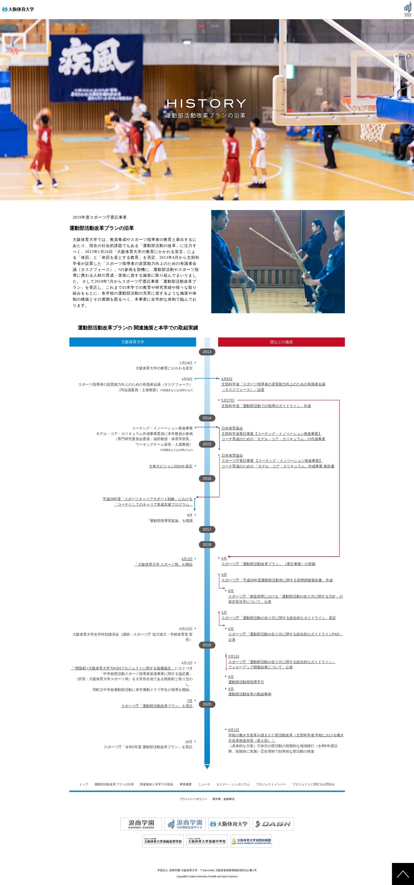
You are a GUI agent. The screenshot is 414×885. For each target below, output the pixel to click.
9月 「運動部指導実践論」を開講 (169, 518)
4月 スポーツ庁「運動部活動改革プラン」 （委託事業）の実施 (268, 561)
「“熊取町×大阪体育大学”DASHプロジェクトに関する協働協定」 (123, 668)
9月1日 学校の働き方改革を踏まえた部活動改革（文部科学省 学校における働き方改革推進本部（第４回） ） (286, 735)
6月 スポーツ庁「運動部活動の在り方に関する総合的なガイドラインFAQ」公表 (285, 634)
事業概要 (186, 784)
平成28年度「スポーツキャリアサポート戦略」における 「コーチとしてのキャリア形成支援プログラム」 (148, 502)
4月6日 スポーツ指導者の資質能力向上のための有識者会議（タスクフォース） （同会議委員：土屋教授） (135, 384)
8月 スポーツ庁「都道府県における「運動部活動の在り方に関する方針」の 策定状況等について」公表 (285, 596)
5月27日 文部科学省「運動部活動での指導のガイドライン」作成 (266, 403)
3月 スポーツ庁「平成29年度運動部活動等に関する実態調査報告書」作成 (277, 577)
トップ (83, 784)
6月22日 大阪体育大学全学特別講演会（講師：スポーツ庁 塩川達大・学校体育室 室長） (132, 634)
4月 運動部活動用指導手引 (246, 679)
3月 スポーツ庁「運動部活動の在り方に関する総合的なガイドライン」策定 (278, 615)
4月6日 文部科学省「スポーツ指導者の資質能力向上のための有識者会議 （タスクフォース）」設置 (273, 384)
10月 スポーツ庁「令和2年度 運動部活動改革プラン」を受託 (148, 744)
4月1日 (187, 663)
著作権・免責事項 (223, 798)
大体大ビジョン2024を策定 (171, 466)
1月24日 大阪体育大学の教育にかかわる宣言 (164, 366)
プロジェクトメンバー (271, 784)
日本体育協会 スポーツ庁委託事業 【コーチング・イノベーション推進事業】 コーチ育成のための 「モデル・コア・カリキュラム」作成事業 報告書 (277, 460)
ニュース (204, 784)
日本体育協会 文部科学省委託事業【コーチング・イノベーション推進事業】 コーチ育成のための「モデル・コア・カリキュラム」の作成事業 (273, 433)
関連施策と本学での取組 (156, 784)
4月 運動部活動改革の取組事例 (249, 691)
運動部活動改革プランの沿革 (114, 784)
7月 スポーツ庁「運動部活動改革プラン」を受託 (157, 703)
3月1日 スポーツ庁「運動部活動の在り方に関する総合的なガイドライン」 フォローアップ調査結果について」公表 (282, 661)
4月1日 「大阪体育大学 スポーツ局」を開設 (163, 562)
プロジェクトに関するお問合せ (314, 784)
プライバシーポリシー (193, 798)
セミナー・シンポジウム (233, 784)
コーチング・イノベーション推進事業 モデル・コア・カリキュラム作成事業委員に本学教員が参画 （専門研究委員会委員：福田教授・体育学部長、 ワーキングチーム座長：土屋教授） (144, 438)
